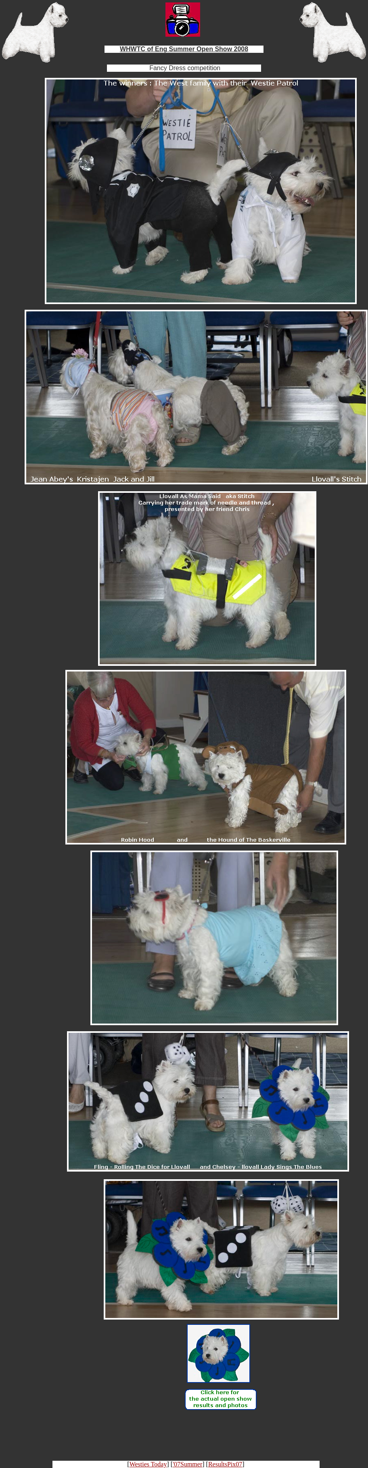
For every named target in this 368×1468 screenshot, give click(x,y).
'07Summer (187, 1464)
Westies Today (148, 1464)
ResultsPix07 (225, 1464)
